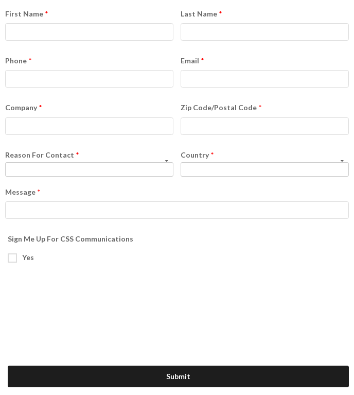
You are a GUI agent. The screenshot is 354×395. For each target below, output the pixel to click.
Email (190, 60)
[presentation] (91, 290)
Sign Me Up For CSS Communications (70, 238)
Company (21, 107)
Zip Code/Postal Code (219, 107)
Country (195, 154)
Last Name (199, 13)
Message (20, 191)
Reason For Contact (39, 154)
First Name (24, 13)
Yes (28, 257)
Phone (16, 60)
